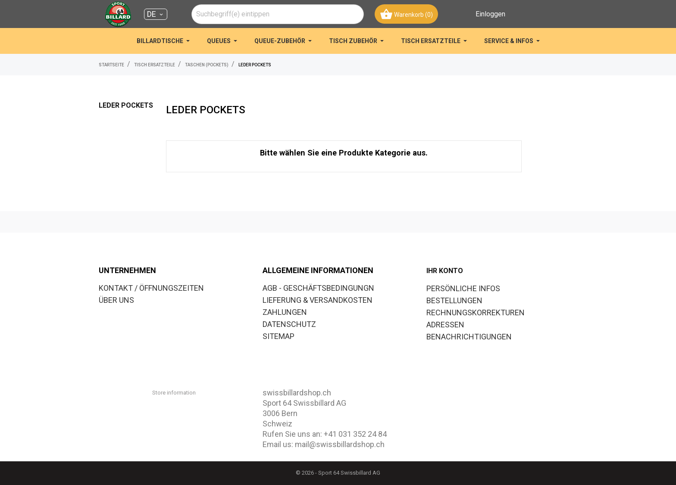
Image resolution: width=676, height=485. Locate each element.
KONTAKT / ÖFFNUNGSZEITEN (151, 287)
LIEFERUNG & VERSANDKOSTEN (317, 300)
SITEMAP (278, 336)
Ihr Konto (444, 271)
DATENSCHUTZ (289, 324)
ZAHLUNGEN (285, 312)
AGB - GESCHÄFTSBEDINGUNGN (318, 287)
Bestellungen (454, 300)
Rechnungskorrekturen (475, 312)
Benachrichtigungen (469, 336)
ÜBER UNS (116, 300)
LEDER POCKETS (126, 105)
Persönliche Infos (463, 288)
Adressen (445, 324)
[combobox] (277, 14)
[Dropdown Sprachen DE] (155, 14)
